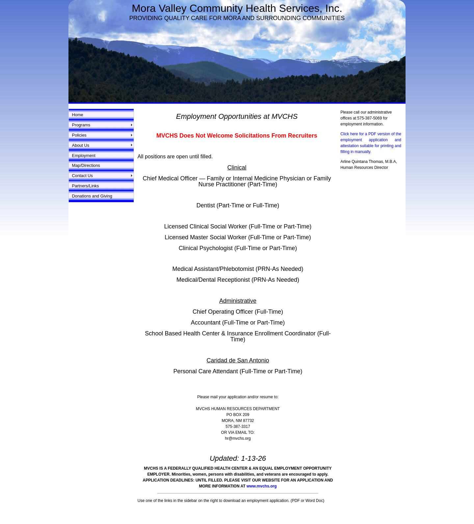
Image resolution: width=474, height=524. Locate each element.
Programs (81, 124)
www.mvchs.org (262, 486)
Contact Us (82, 175)
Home (77, 114)
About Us (81, 145)
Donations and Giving (92, 196)
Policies (79, 135)
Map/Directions (86, 165)
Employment (83, 155)
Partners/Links (85, 185)
